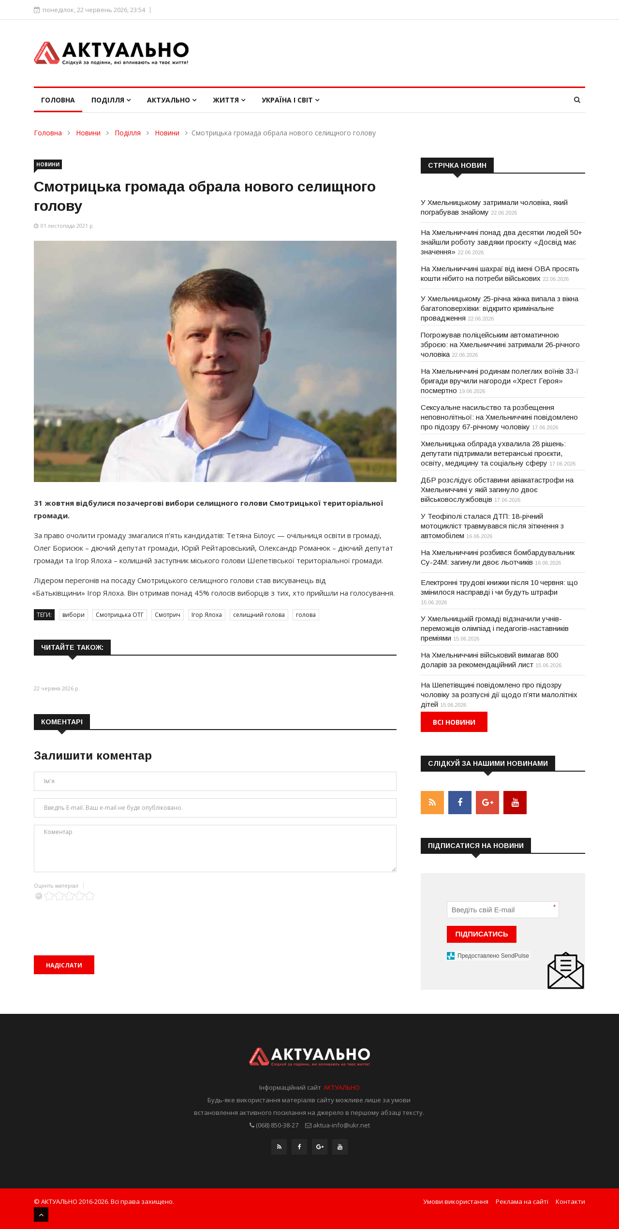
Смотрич (167, 615)
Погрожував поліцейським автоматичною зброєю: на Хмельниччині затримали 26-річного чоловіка (500, 344)
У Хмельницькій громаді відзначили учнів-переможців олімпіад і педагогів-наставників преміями (495, 628)
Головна (58, 99)
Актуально (171, 99)
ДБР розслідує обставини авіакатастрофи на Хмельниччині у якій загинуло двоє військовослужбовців (497, 489)
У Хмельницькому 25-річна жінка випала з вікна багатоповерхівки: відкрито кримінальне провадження (499, 308)
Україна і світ (290, 99)
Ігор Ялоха (207, 615)
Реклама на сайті (522, 1201)
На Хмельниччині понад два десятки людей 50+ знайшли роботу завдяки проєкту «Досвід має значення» (501, 242)
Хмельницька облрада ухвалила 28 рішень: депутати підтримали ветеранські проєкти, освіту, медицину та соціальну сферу (493, 453)
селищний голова (259, 615)
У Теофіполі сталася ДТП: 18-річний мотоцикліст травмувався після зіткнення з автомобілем (492, 526)
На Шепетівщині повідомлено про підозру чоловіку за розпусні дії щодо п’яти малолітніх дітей (499, 694)
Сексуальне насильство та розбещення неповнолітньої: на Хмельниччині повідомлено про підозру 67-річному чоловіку (499, 417)
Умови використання (455, 1201)
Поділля (111, 99)
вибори (73, 615)
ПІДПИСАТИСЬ (482, 934)
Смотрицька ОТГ (120, 615)
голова (306, 615)
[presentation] (107, 919)
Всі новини (454, 722)
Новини (88, 132)
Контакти (570, 1201)
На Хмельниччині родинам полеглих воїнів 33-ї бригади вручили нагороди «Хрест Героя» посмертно (499, 381)
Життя (229, 99)
